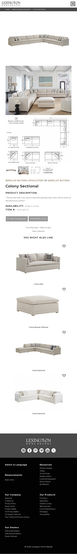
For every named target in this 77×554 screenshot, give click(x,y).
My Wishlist (44, 484)
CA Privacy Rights (12, 512)
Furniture (43, 498)
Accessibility (44, 514)
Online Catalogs (46, 468)
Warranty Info (45, 506)
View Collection (38, 231)
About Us (8, 498)
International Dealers (13, 534)
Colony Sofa (38, 284)
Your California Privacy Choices (17, 517)
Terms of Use (10, 506)
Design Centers (45, 476)
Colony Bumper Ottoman (38, 327)
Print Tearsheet (32, 227)
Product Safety (10, 509)
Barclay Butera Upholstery (21, 9)
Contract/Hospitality (48, 479)
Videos (42, 471)
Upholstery (44, 501)
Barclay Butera (58, 180)
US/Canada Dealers (12, 531)
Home (7, 9)
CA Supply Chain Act (13, 514)
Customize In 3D (38, 219)
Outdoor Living (45, 504)
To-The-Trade (45, 474)
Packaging (43, 512)
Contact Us (9, 501)
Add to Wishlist (17, 219)
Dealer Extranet (11, 536)
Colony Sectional (39, 9)
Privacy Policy (10, 504)
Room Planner (45, 482)
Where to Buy (45, 227)
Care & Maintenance (47, 509)
